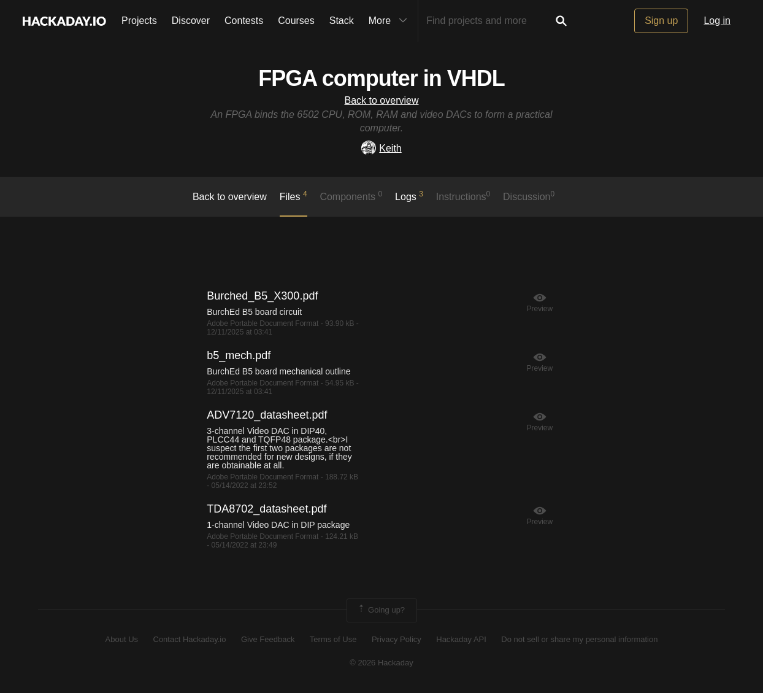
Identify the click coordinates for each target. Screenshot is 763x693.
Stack (341, 20)
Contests (243, 20)
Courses (296, 20)
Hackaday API (461, 639)
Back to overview (382, 100)
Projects (139, 20)
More (391, 21)
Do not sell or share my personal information (579, 639)
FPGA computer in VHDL (381, 78)
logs (409, 196)
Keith (381, 148)
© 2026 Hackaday (381, 662)
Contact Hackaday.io (189, 639)
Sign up (661, 20)
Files (293, 196)
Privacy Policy (396, 639)
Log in (717, 20)
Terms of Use (333, 639)
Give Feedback (267, 639)
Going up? (380, 610)
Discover (191, 20)
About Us (121, 639)
